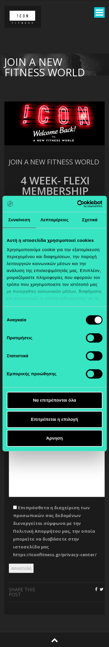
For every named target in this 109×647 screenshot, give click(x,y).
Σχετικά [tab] (89, 219)
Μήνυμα (55, 454)
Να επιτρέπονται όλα (54, 400)
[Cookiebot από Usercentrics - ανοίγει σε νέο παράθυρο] (77, 204)
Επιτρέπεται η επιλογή (54, 419)
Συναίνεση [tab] (19, 219)
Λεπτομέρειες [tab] (54, 219)
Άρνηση (54, 438)
